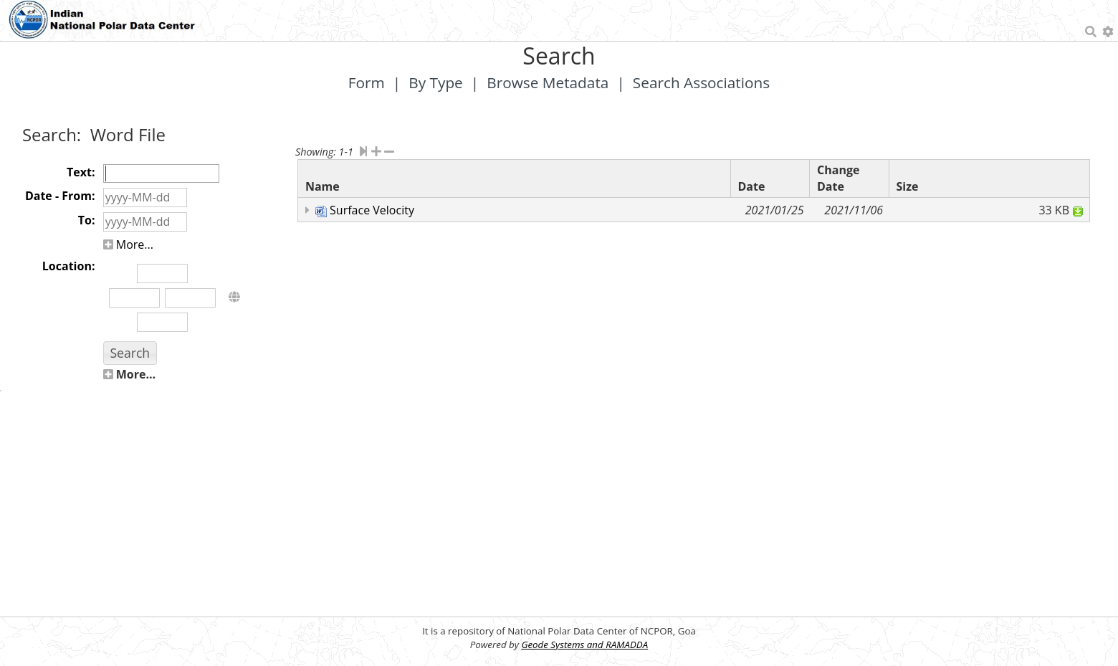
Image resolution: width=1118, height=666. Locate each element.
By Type (435, 82)
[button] (130, 353)
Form (366, 82)
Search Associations (701, 82)
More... (128, 244)
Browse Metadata (547, 82)
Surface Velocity (372, 210)
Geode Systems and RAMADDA (584, 644)
